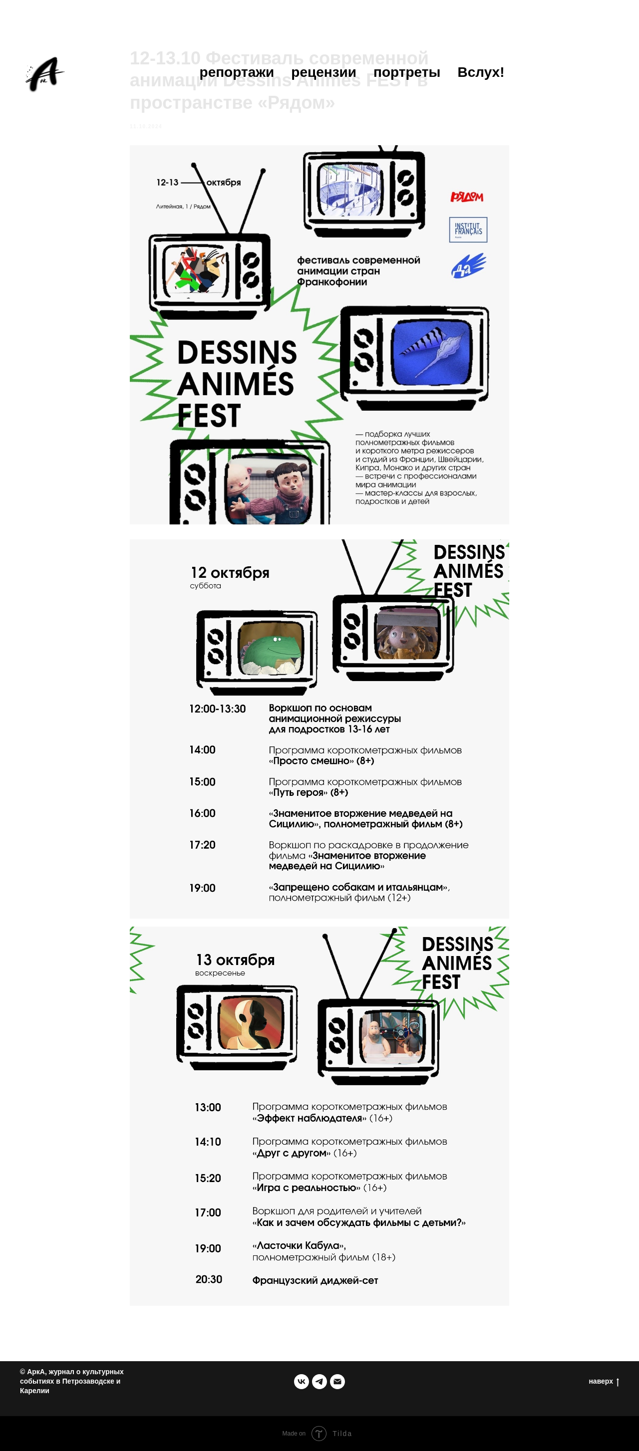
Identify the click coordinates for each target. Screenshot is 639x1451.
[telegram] (319, 1381)
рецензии (323, 72)
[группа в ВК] (301, 1381)
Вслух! (480, 72)
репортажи (237, 72)
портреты (406, 72)
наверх (604, 1381)
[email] (337, 1381)
